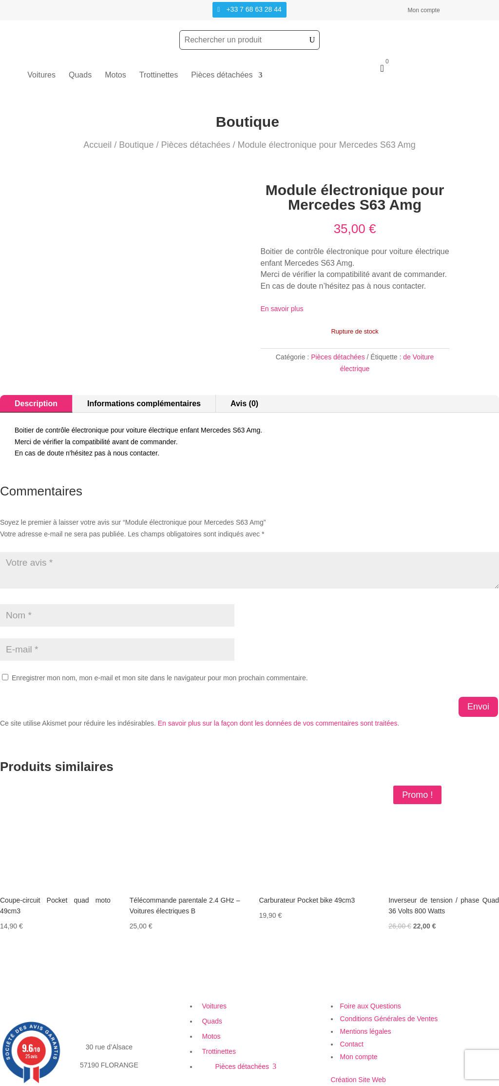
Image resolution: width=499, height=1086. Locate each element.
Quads (80, 75)
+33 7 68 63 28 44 (253, 9)
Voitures (41, 75)
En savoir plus (282, 309)
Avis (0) (244, 403)
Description (36, 403)
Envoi (478, 706)
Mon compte (424, 10)
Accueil (97, 145)
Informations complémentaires (144, 403)
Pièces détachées (221, 75)
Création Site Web (358, 1080)
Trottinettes (158, 75)
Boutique (136, 145)
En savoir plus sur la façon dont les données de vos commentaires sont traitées (278, 723)
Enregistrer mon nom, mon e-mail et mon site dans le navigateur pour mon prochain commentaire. (160, 678)
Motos (115, 75)
